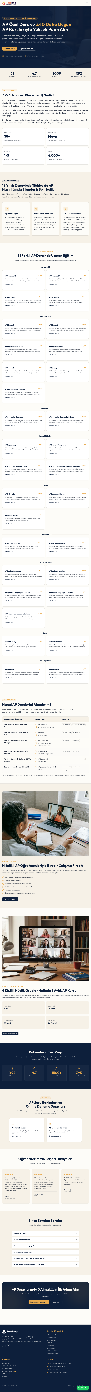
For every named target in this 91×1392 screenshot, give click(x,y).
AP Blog (4, 1376)
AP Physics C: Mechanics (54, 1351)
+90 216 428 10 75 (55, 1369)
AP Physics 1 (50, 1345)
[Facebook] (4, 1345)
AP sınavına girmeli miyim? (45, 1239)
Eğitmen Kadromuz (26, 49)
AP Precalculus (51, 1340)
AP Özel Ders (6, 1363)
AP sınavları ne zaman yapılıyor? (45, 1246)
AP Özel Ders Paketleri (9, 1366)
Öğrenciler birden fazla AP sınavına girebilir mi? (45, 1264)
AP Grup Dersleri (7, 1368)
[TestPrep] (9, 3)
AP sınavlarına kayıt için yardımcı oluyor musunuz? (45, 1258)
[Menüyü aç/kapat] (87, 3)
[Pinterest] (8, 1345)
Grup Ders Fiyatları (10, 1033)
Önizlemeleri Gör (18, 1136)
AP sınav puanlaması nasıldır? (45, 1252)
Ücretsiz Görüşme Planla (38, 1302)
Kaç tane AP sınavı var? (45, 1233)
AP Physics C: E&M (52, 1353)
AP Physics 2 (51, 1348)
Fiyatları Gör (9, 49)
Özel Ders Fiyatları (10, 899)
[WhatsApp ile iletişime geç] (83, 1388)
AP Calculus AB (51, 1335)
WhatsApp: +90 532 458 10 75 (58, 1372)
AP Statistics (51, 1343)
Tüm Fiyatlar (56, 1302)
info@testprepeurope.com (57, 1366)
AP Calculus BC (51, 1337)
